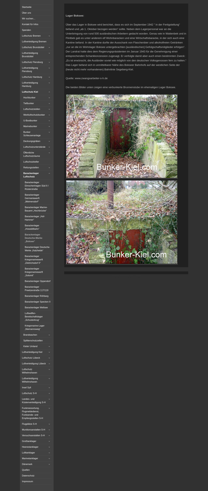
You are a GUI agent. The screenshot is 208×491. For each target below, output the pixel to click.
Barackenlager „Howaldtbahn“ (32, 227)
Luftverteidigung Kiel (32, 352)
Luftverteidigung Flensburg (30, 69)
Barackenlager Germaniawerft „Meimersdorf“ (32, 198)
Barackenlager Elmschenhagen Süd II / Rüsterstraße (37, 185)
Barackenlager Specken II (37, 302)
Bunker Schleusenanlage (32, 134)
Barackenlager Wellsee (36, 307)
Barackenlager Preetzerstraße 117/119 (36, 288)
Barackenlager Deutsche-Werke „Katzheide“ (37, 249)
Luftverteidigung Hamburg (30, 84)
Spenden (26, 30)
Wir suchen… (28, 18)
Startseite (27, 7)
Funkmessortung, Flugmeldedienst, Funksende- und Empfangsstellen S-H (32, 413)
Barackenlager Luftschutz (31, 175)
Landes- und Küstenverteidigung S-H (34, 401)
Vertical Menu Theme (131, 277)
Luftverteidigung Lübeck (34, 363)
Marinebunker (30, 126)
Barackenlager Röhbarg (37, 296)
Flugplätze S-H (29, 424)
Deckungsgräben (31, 141)
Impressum (27, 481)
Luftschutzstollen (31, 109)
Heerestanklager (30, 447)
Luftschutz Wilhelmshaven (29, 371)
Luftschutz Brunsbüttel (33, 47)
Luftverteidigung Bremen (34, 41)
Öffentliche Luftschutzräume (31, 154)
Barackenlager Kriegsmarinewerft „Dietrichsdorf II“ (34, 259)
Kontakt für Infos (30, 24)
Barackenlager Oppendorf (37, 281)
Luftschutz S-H (29, 393)
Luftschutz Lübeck (31, 358)
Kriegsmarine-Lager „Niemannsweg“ (35, 327)
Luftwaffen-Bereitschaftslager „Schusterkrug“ (34, 316)
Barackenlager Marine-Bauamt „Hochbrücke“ (36, 209)
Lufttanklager (28, 452)
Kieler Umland (30, 346)
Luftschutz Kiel (30, 92)
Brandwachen (30, 335)
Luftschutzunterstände (34, 147)
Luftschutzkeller (31, 162)
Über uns (26, 13)
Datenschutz (28, 475)
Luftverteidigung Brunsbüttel (30, 55)
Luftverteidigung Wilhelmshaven (30, 380)
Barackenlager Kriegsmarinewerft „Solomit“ (34, 272)
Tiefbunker (28, 103)
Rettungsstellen (31, 167)
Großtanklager (29, 441)
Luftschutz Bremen (31, 36)
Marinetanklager (30, 458)
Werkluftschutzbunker (34, 115)
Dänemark (27, 464)
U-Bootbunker (30, 120)
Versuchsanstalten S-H (33, 435)
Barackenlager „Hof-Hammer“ (35, 218)
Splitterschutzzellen (33, 340)
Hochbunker (29, 97)
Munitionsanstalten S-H (33, 430)
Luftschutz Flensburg (32, 62)
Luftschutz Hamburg (32, 77)
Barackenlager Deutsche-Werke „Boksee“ (33, 238)
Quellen (26, 470)
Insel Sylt (26, 387)
